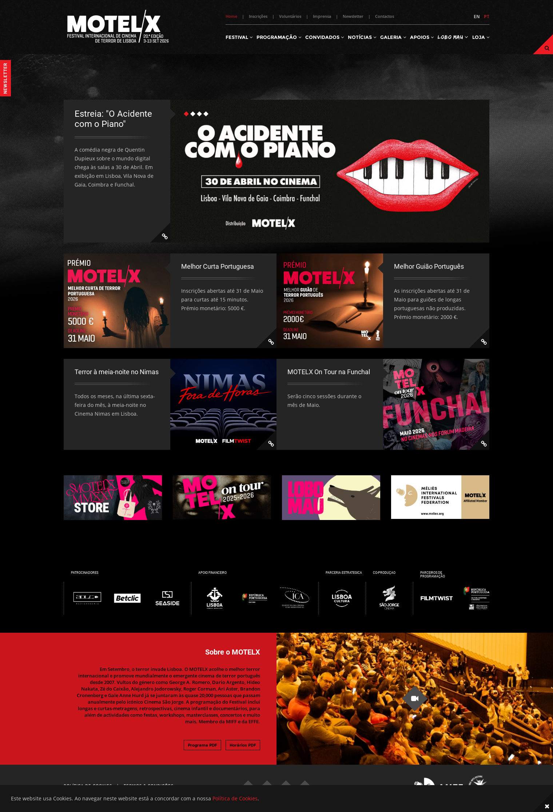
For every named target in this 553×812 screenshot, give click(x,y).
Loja (480, 37)
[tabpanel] (276, 171)
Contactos (384, 16)
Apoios (422, 37)
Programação (278, 37)
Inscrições (258, 16)
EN (477, 16)
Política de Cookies (235, 798)
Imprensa (322, 16)
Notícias (362, 37)
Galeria (393, 37)
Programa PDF (202, 745)
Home (231, 16)
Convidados (324, 37)
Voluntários (290, 16)
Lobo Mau (453, 37)
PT (486, 16)
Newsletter (353, 16)
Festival (239, 37)
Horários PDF (243, 745)
